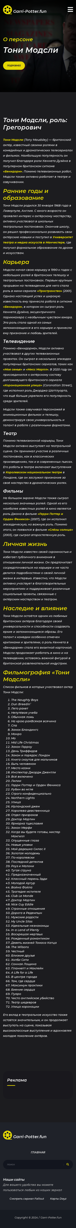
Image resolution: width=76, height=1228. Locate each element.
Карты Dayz (58, 1198)
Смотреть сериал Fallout (27, 1198)
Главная (38, 1152)
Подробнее (14, 65)
